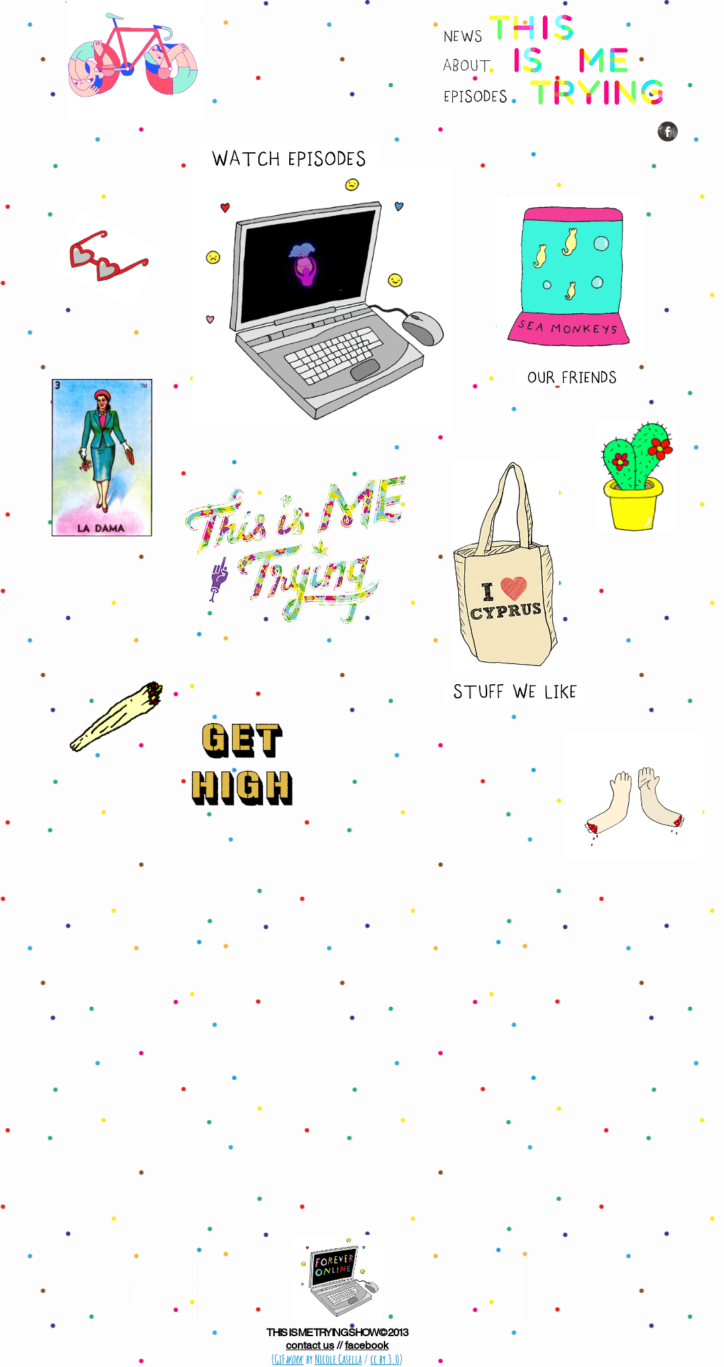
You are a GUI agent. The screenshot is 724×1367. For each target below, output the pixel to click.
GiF (289, 1359)
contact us (310, 1345)
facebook (367, 1345)
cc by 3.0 (384, 1359)
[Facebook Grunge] (668, 131)
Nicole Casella (338, 1359)
